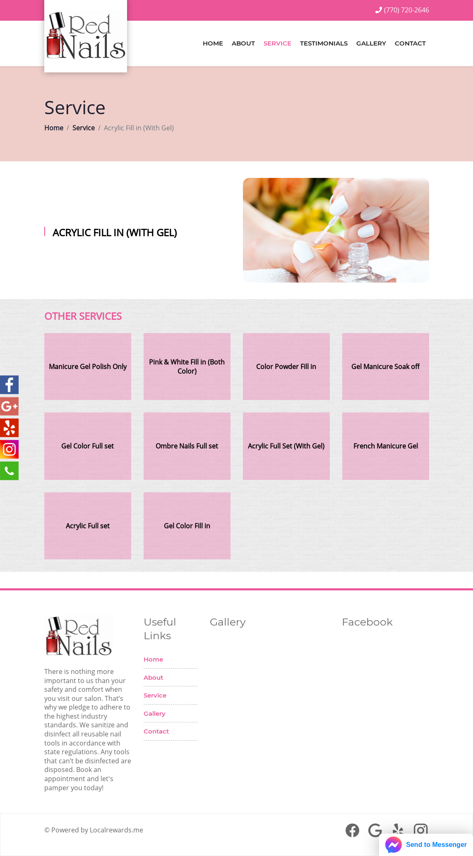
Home (213, 43)
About (243, 43)
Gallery (371, 43)
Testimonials (324, 43)
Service (277, 43)
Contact (410, 43)
